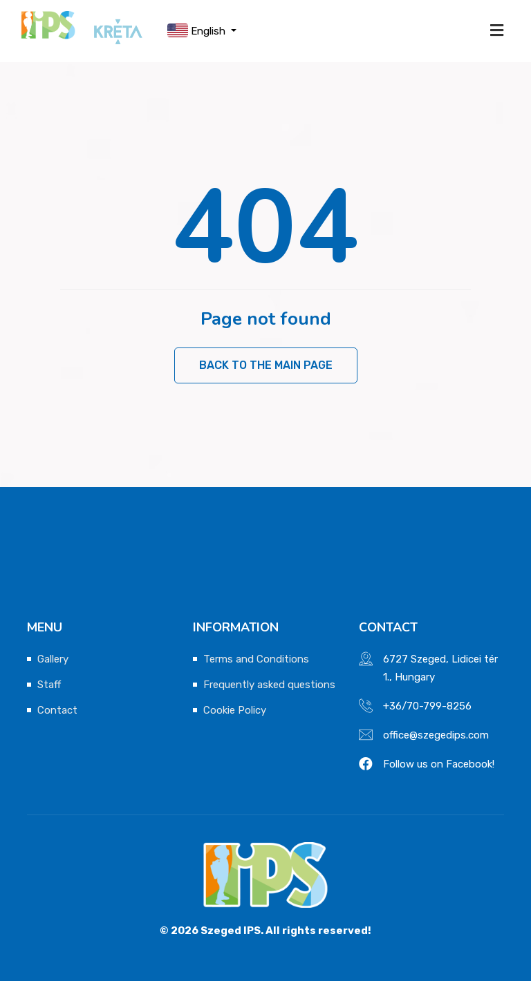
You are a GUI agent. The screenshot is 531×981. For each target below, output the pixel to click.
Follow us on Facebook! (438, 764)
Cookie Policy (234, 710)
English (197, 30)
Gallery (52, 659)
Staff (49, 684)
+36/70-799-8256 (427, 706)
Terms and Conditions (256, 659)
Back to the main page (266, 365)
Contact (57, 710)
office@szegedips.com (436, 735)
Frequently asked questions (269, 684)
